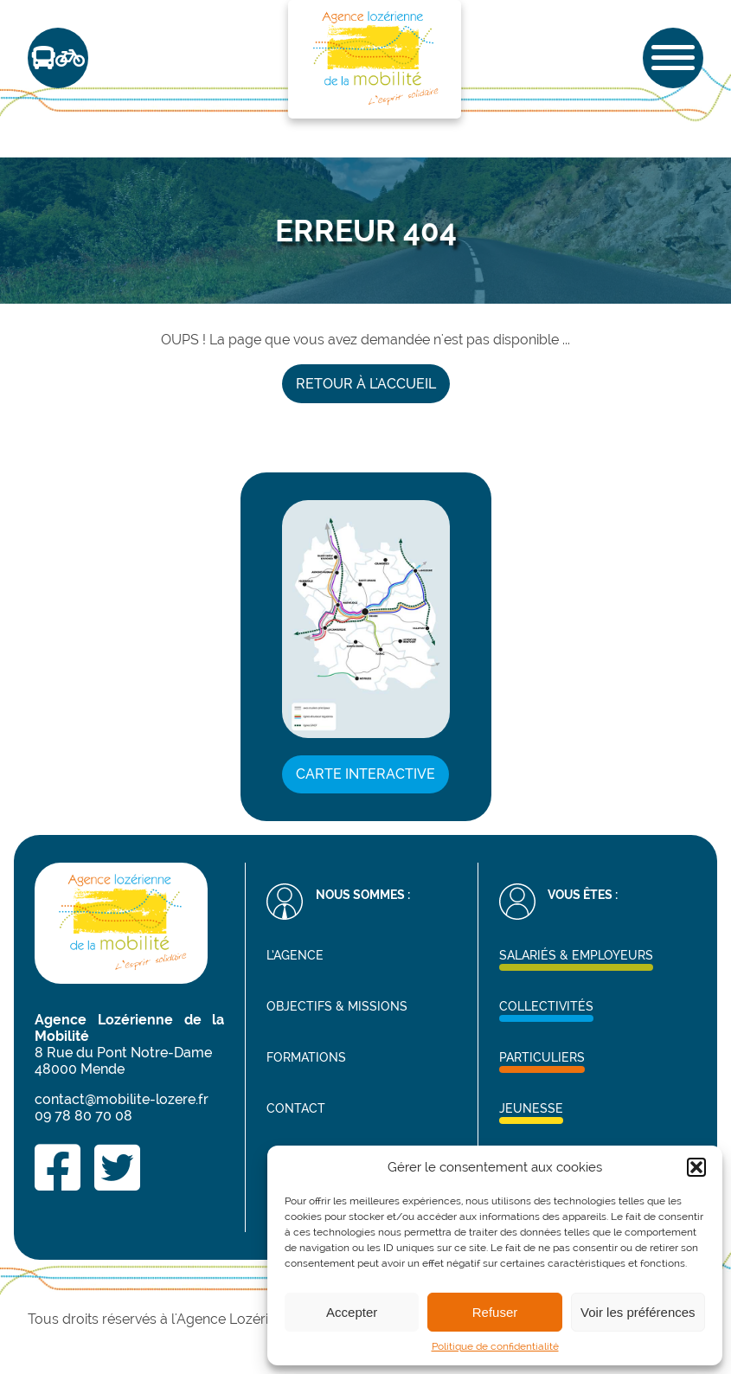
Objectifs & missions (336, 1005)
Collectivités (546, 1005)
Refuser (495, 1312)
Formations (306, 1057)
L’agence (295, 954)
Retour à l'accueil (366, 384)
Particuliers (542, 1057)
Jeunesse (531, 1108)
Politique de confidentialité (495, 1346)
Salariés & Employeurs (576, 954)
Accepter (351, 1312)
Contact (295, 1108)
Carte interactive (365, 774)
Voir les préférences (638, 1312)
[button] (696, 1167)
